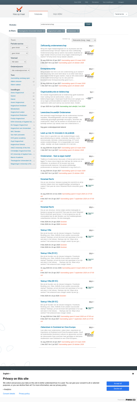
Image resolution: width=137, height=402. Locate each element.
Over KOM (77, 2)
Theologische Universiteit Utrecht (22, 161)
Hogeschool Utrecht (18, 144)
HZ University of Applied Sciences (22, 154)
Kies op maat (19, 10)
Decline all (118, 389)
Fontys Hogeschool (18, 118)
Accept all (118, 384)
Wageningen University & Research (22, 164)
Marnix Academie (17, 157)
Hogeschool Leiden (18, 112)
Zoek (88, 24)
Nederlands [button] (119, 14)
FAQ (86, 2)
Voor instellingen (108, 2)
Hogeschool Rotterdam (19, 115)
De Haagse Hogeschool (19, 125)
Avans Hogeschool (17, 102)
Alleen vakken (16, 85)
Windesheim (15, 109)
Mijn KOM (57, 14)
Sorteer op (66, 39)
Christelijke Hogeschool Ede (21, 151)
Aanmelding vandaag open (20, 78)
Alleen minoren (16, 81)
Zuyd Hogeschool (17, 141)
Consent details (9, 394)
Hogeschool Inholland (18, 106)
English (7, 374)
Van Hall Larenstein (18, 135)
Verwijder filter (43, 30)
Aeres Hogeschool (17, 93)
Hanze (13, 99)
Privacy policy (24, 394)
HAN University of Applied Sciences (22, 122)
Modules (38, 14)
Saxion (13, 96)
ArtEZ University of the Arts (20, 148)
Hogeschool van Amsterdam (21, 128)
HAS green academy (18, 138)
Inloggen (121, 2)
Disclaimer (95, 2)
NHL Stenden (15, 131)
